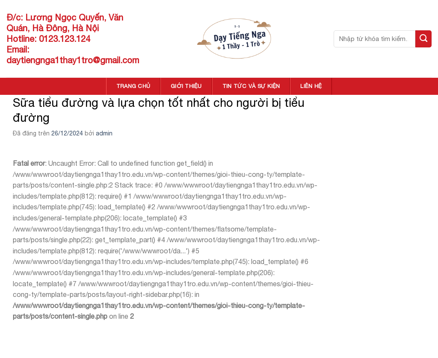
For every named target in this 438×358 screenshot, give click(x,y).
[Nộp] (423, 38)
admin (104, 133)
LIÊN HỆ (311, 86)
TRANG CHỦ (133, 86)
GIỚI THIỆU (186, 86)
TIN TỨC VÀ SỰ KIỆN (251, 86)
